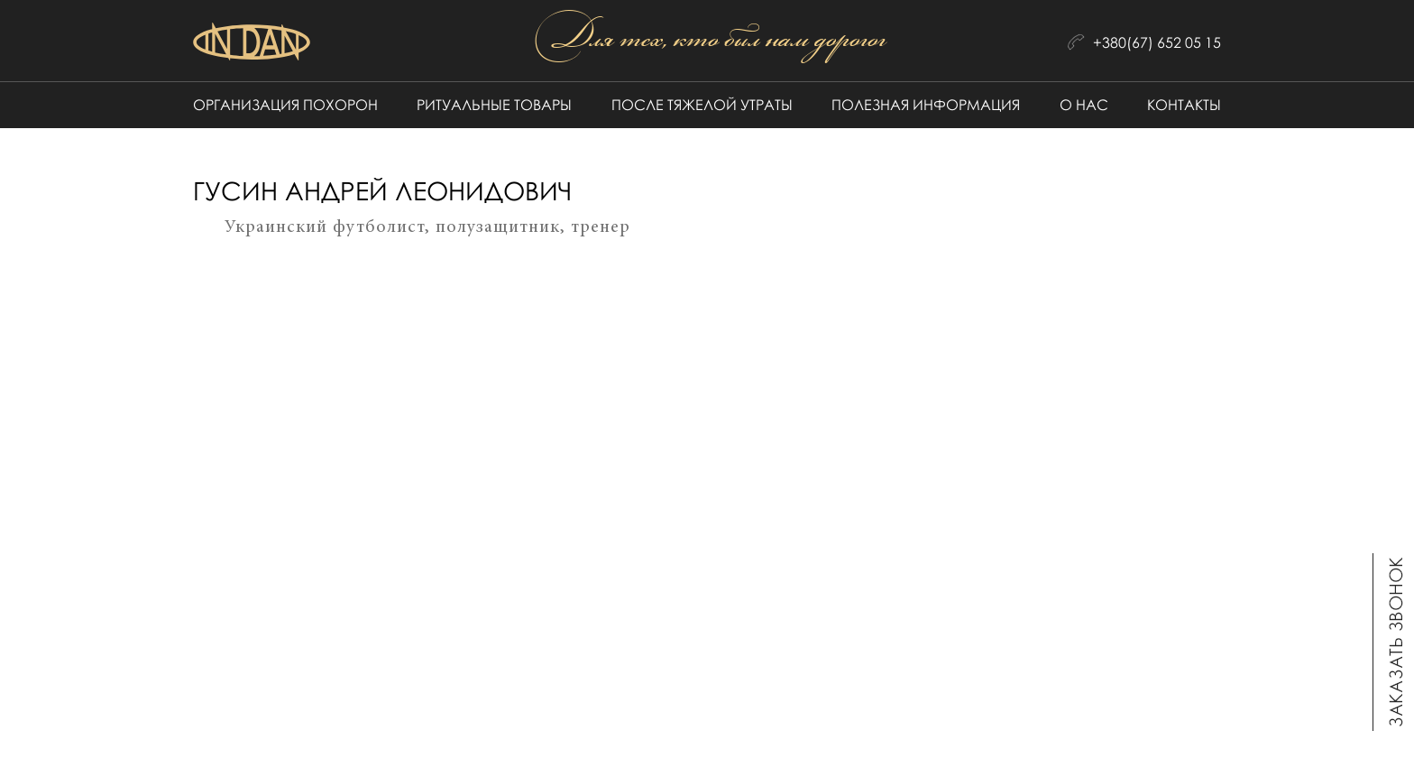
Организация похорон (285, 105)
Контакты (1184, 105)
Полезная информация (925, 105)
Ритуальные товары (494, 105)
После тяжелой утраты (702, 105)
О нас (1084, 105)
